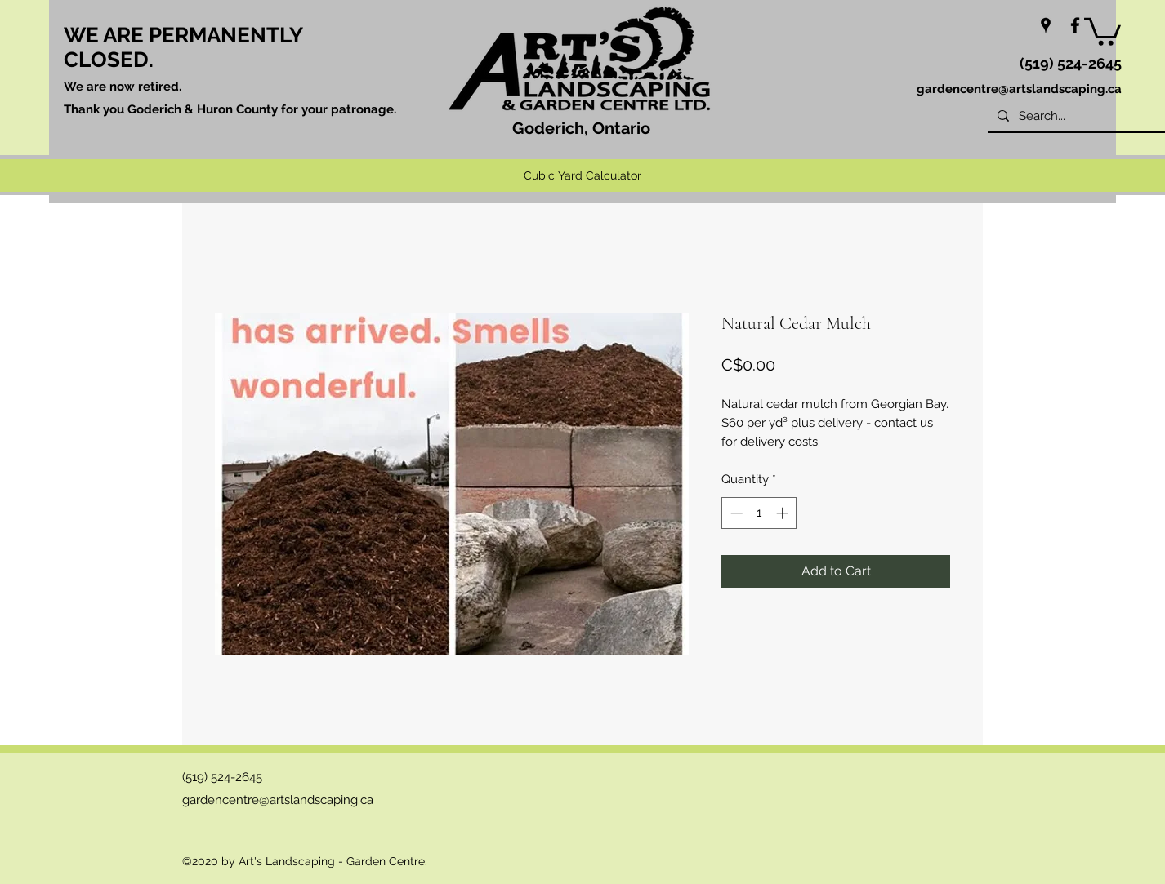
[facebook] (1075, 25)
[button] (1102, 30)
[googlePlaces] (1045, 25)
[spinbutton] (759, 513)
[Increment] (784, 513)
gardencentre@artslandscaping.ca (1019, 89)
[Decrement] (735, 513)
